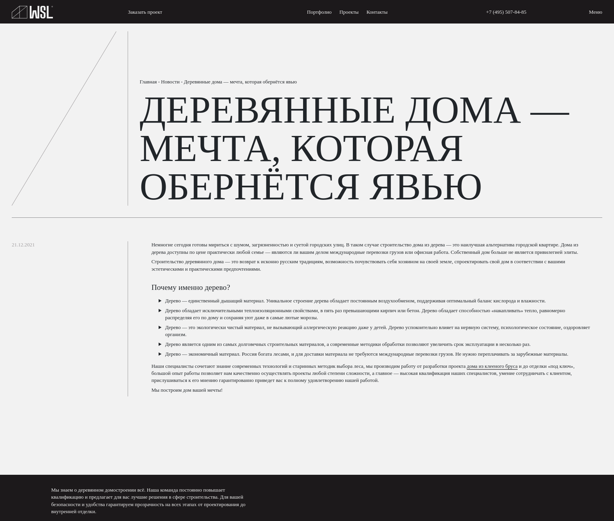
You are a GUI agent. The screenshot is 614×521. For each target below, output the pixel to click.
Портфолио (319, 12)
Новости (170, 82)
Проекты (349, 12)
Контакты (377, 12)
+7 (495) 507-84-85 (506, 12)
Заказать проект (145, 12)
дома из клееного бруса (492, 366)
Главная (148, 82)
